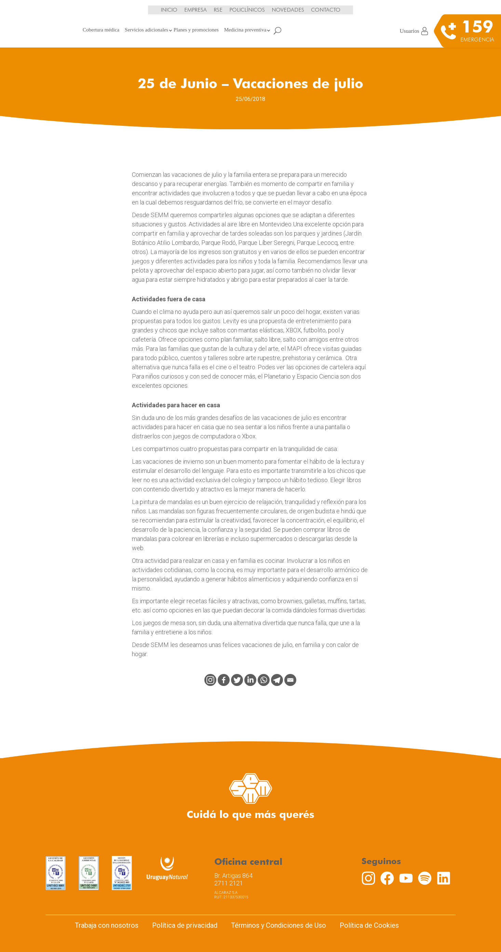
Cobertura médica (101, 29)
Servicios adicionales (146, 29)
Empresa (195, 9)
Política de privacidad (184, 925)
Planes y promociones (196, 29)
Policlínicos (247, 9)
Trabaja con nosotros (106, 925)
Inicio (169, 9)
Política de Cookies (369, 925)
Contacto (325, 9)
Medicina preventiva (245, 29)
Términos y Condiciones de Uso (278, 925)
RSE (218, 9)
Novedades (288, 9)
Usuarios (414, 31)
